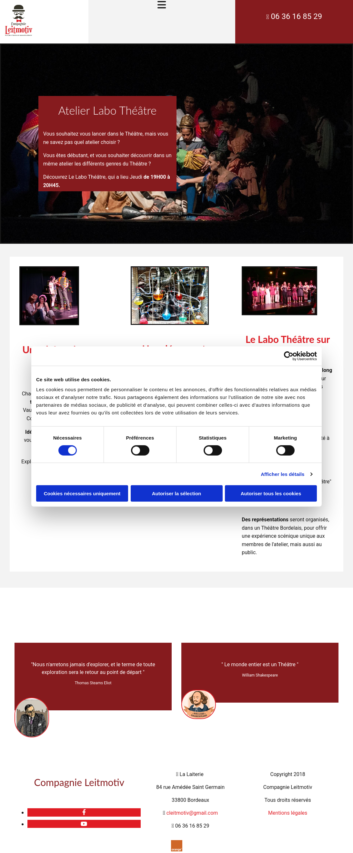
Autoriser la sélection (176, 493)
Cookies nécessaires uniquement (82, 493)
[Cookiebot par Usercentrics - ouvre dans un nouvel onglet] (288, 356)
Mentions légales (287, 813)
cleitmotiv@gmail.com (192, 813)
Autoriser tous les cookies (271, 493)
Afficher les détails (282, 474)
